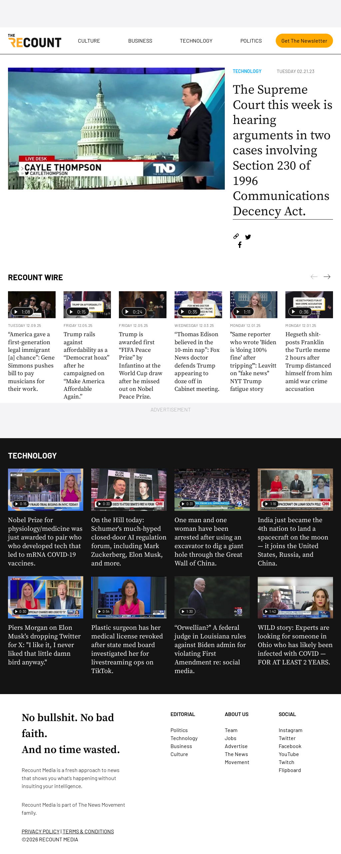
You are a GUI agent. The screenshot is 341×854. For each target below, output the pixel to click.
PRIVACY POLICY (41, 831)
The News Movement (101, 804)
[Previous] (327, 278)
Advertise (236, 746)
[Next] (314, 278)
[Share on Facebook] (239, 246)
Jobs (230, 738)
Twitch (286, 762)
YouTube (289, 754)
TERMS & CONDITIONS (88, 831)
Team (231, 730)
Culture (89, 40)
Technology (196, 40)
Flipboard (290, 770)
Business (140, 40)
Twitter (287, 738)
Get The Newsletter (304, 40)
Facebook (290, 746)
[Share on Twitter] (248, 237)
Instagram (290, 730)
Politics (251, 40)
